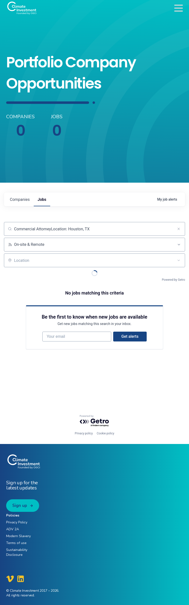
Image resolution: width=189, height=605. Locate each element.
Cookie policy (105, 433)
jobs (42, 199)
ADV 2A (12, 529)
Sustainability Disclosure (16, 552)
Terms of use (16, 543)
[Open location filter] (178, 260)
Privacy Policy (16, 522)
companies (20, 199)
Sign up (19, 505)
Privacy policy (84, 433)
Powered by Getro (173, 279)
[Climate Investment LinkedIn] (20, 578)
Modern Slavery (18, 536)
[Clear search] (178, 228)
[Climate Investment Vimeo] (10, 578)
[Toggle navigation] (178, 8)
